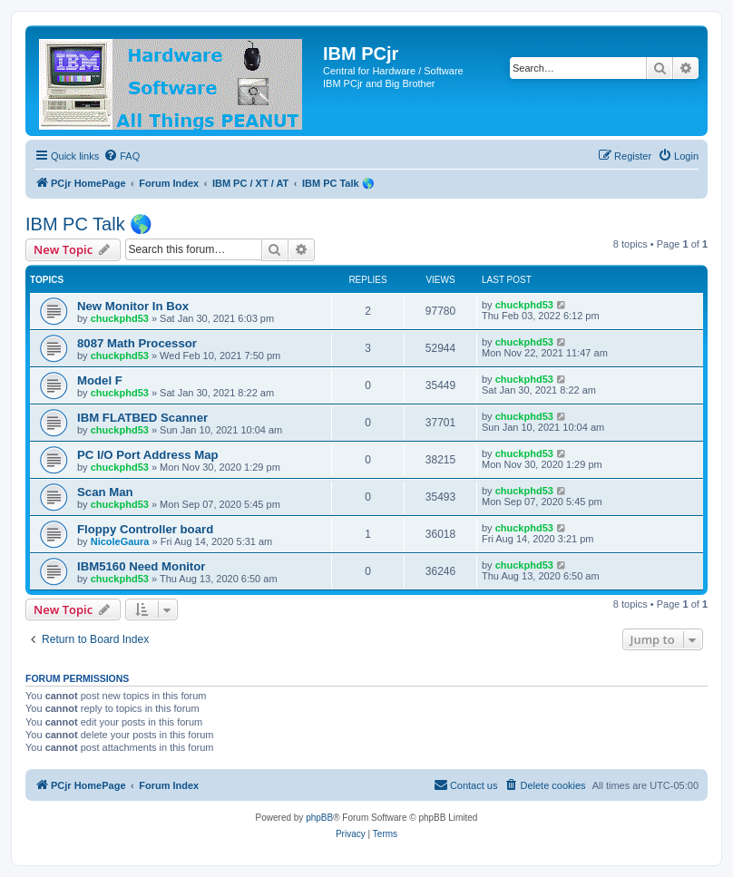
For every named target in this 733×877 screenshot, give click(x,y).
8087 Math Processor (137, 343)
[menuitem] (121, 156)
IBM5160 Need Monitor (141, 566)
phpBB (319, 818)
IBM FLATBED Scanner (142, 417)
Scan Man (105, 492)
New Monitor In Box (133, 306)
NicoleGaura (120, 541)
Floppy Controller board (145, 529)
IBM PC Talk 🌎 (88, 224)
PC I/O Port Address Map (148, 455)
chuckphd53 (120, 318)
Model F (99, 380)
